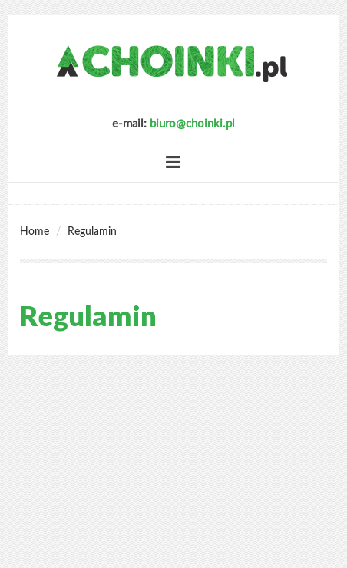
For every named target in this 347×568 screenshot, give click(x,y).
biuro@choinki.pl (192, 124)
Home (34, 231)
